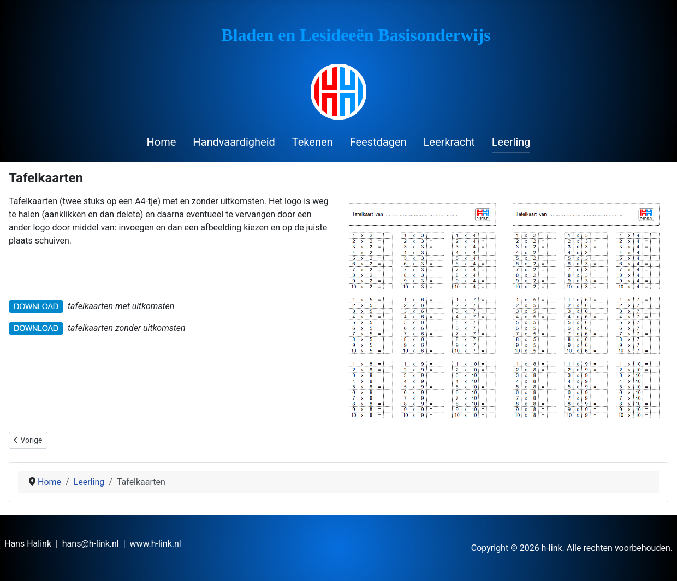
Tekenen (312, 142)
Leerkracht (449, 142)
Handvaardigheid (234, 142)
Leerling (511, 142)
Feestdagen (378, 142)
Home (161, 142)
